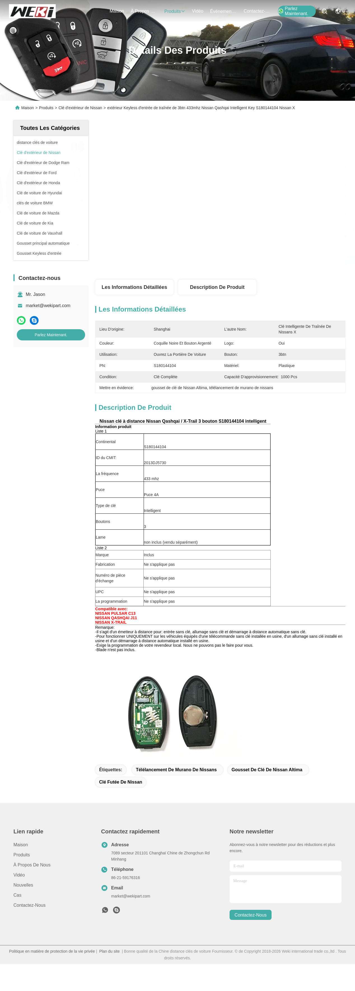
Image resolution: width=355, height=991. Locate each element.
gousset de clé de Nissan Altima (267, 769)
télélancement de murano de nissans (176, 769)
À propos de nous (144, 11)
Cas (17, 895)
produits (174, 11)
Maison (116, 11)
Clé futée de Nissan (120, 782)
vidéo (198, 11)
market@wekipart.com (48, 305)
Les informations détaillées (134, 287)
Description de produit (217, 287)
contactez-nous (257, 11)
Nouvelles (23, 885)
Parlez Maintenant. (293, 11)
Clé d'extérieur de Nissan (80, 108)
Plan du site (109, 951)
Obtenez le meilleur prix (271, 261)
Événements (223, 11)
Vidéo (19, 875)
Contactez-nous (29, 905)
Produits (46, 108)
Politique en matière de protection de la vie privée (52, 951)
